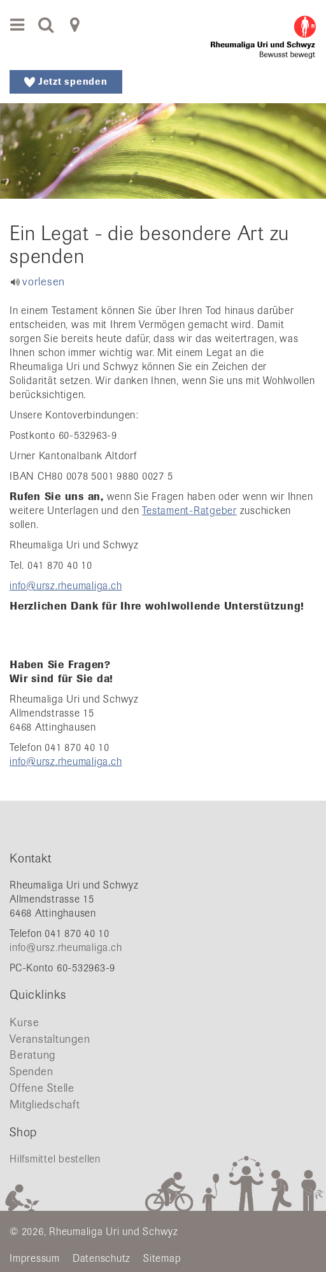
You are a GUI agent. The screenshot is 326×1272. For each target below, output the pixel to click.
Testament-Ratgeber (189, 510)
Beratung (32, 1055)
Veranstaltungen (50, 1039)
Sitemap (162, 1258)
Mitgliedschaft (45, 1104)
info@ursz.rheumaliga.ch (66, 585)
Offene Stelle (42, 1088)
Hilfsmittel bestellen (55, 1159)
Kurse (24, 1022)
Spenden (31, 1071)
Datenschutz (102, 1258)
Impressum (35, 1258)
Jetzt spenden (66, 81)
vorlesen (43, 282)
